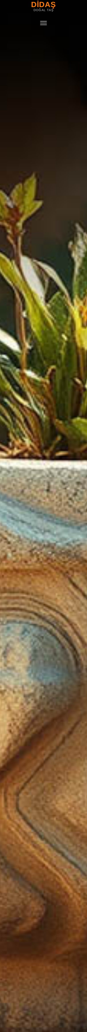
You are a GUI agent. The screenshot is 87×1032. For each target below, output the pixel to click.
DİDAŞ (43, 4)
